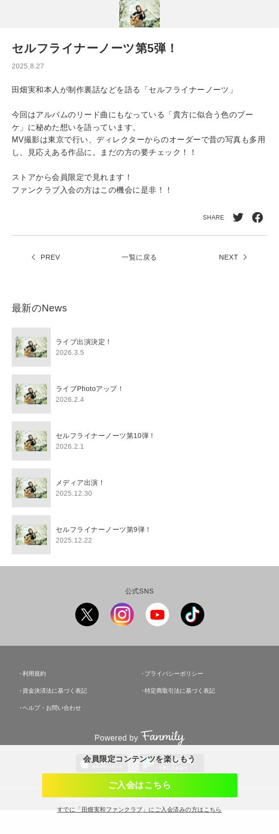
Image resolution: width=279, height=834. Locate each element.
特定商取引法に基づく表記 (180, 690)
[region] (139, 441)
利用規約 (34, 673)
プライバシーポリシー (174, 673)
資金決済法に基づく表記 (54, 690)
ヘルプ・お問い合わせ (51, 707)
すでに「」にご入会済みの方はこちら (139, 809)
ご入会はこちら (139, 785)
